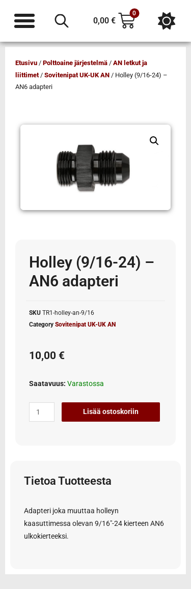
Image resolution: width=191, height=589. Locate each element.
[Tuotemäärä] (41, 412)
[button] (154, 141)
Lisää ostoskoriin (111, 411)
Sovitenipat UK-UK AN (77, 75)
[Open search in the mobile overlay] (62, 20)
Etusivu (26, 63)
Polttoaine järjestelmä (75, 63)
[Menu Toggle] (24, 21)
